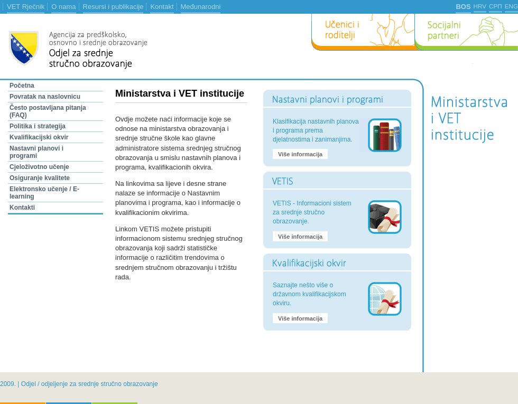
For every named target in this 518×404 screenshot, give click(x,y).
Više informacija (300, 154)
